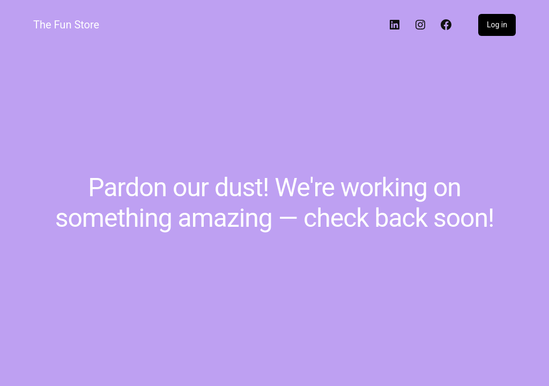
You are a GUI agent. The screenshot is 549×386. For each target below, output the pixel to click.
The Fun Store (66, 24)
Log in (497, 24)
